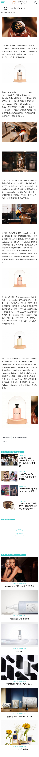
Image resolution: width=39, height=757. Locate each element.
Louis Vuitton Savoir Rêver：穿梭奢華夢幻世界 (28, 476)
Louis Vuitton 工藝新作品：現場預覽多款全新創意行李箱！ (28, 506)
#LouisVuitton (6, 437)
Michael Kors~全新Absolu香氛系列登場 (19, 586)
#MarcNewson (7, 442)
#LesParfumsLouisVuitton (20, 437)
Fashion (22, 455)
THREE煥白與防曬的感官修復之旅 (19, 684)
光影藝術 (19, 651)
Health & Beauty (19, 583)
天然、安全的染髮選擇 (19, 749)
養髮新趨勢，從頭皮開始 (19, 619)
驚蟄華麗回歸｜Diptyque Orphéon (19, 717)
